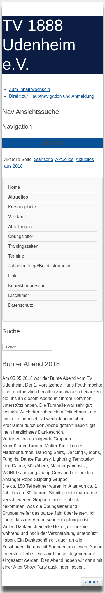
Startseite (43, 159)
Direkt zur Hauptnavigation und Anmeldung (51, 96)
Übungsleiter (20, 236)
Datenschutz (20, 305)
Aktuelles (64, 159)
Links (13, 275)
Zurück (92, 581)
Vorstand (17, 216)
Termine (16, 256)
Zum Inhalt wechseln (29, 89)
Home (14, 187)
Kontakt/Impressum (27, 285)
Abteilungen (20, 226)
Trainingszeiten (23, 246)
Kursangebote (22, 207)
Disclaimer (18, 295)
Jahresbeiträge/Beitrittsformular (39, 265)
